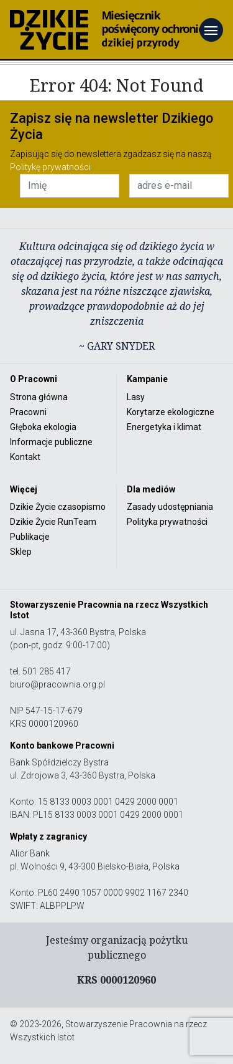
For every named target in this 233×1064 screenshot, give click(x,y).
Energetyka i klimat (164, 427)
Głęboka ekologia (43, 427)
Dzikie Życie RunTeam (53, 522)
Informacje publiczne (51, 442)
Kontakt (25, 457)
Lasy (136, 397)
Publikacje (30, 537)
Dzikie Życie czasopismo (58, 507)
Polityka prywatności (167, 522)
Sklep (21, 552)
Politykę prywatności (50, 167)
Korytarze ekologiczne (170, 412)
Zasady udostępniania (170, 507)
